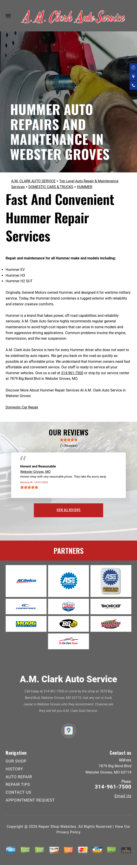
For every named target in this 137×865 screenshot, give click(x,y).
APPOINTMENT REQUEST (30, 800)
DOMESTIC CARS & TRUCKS (50, 187)
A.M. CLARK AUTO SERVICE (33, 181)
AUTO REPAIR (19, 776)
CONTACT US (18, 792)
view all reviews (68, 509)
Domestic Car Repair (22, 407)
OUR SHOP (16, 761)
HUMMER (84, 187)
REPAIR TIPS (18, 784)
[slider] (69, 439)
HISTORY (14, 769)
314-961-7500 (72, 373)
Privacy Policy (68, 832)
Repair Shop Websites (57, 826)
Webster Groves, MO (35, 472)
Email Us (122, 796)
